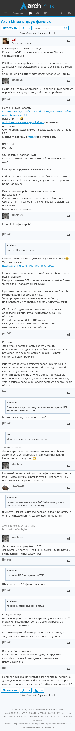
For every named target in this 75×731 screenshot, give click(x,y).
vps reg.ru (66, 713)
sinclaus (17, 80)
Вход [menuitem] (63, 13)
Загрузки (38, 13)
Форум (31, 13)
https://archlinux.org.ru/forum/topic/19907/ (28, 265)
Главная (18, 13)
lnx (4, 391)
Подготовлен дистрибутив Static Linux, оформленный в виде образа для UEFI (36, 113)
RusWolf (18, 486)
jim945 (6, 99)
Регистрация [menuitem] (70, 13)
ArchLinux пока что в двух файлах (23, 122)
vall (14, 39)
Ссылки (6, 13)
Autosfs (32, 136)
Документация (46, 13)
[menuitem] (32, 727)
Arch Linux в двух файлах (26, 21)
